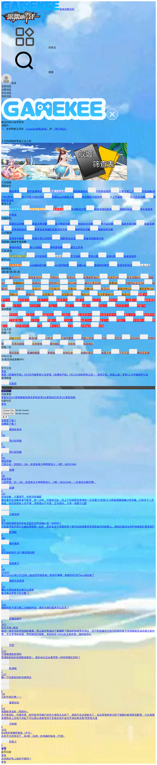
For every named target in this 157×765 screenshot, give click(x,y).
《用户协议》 (60, 129)
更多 (3, 371)
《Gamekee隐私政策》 (37, 129)
